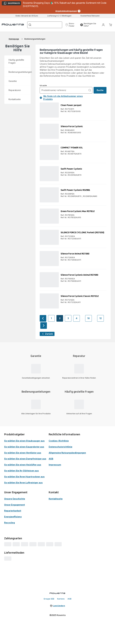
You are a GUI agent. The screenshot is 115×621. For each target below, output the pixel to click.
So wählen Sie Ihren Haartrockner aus (24, 476)
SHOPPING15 (11, 3)
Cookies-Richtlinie (59, 440)
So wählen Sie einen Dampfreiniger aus (25, 458)
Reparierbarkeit (12, 510)
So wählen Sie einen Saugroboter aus (24, 446)
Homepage (14, 39)
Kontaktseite (56, 498)
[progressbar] (7, 544)
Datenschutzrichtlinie (60, 446)
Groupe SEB (49, 599)
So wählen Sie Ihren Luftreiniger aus (23, 482)
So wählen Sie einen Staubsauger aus (24, 440)
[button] (71, 24)
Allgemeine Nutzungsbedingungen (67, 452)
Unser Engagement (14, 504)
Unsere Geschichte (14, 498)
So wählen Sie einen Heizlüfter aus (22, 464)
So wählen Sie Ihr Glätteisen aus (21, 470)
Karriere (61, 599)
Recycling (9, 522)
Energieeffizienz (13, 516)
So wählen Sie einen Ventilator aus (22, 452)
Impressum (55, 464)
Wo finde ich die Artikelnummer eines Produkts (61, 97)
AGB (51, 458)
